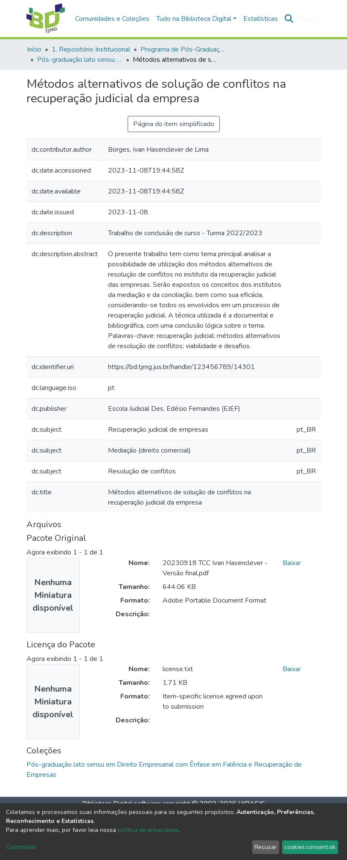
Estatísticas (260, 18)
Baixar (292, 563)
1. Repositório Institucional (91, 49)
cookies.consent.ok (309, 847)
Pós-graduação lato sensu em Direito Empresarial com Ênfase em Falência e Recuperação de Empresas (79, 59)
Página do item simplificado (173, 124)
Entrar (305, 18)
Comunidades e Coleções (112, 18)
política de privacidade (148, 830)
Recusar (265, 847)
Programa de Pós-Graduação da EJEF (183, 49)
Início (34, 49)
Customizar (21, 847)
